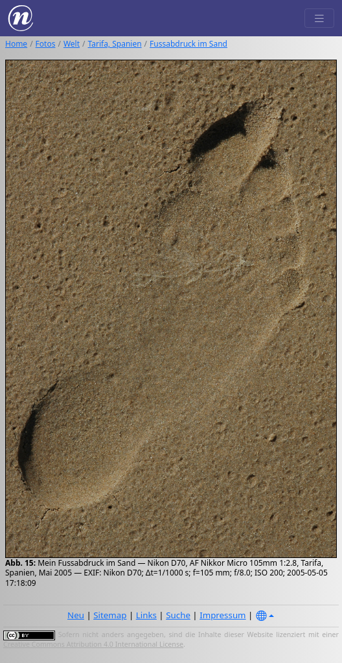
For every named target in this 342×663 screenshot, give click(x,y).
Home (16, 43)
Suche (178, 615)
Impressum (222, 615)
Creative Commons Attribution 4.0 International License (93, 644)
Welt (71, 43)
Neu (75, 615)
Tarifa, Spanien (115, 43)
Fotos (46, 43)
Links (146, 615)
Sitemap (109, 615)
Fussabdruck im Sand (188, 43)
